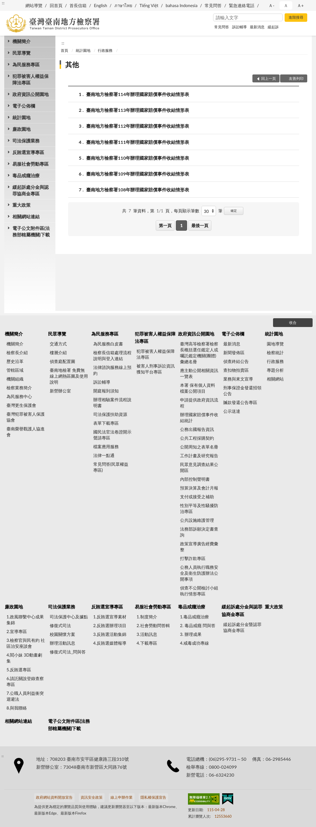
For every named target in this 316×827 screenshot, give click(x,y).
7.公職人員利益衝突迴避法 (25, 696)
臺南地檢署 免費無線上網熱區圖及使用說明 (69, 375)
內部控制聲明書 (195, 479)
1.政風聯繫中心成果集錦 (25, 619)
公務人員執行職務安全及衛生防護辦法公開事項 (199, 573)
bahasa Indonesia (182, 5)
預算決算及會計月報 (199, 487)
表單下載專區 (106, 423)
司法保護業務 (26, 140)
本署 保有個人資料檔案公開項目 (197, 388)
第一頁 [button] (165, 225)
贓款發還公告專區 (240, 402)
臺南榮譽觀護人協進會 (26, 431)
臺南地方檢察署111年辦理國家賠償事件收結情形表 (137, 142)
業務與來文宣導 (238, 378)
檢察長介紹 (17, 352)
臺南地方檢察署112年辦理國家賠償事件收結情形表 (137, 126)
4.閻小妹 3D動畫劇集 (24, 657)
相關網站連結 (26, 216)
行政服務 (105, 50)
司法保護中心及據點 (69, 616)
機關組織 (15, 378)
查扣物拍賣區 (236, 370)
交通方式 (58, 343)
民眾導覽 (21, 52)
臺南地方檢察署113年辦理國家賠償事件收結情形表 (137, 110)
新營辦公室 (60, 390)
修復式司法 (60, 625)
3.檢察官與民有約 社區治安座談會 (26, 643)
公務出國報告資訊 (197, 429)
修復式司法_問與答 (68, 651)
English (100, 5)
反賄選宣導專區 (28, 152)
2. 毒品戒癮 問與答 (197, 625)
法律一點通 (103, 455)
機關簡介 (21, 41)
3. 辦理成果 (191, 634)
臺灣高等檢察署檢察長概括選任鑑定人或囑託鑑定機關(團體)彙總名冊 (199, 352)
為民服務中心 (19, 396)
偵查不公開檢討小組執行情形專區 (199, 590)
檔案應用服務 (106, 446)
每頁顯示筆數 (186, 210)
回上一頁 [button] (268, 78)
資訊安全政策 (92, 797)
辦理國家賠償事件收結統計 (199, 417)
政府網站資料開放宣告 (54, 797)
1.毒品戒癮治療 (194, 616)
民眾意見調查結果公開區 (199, 467)
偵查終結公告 (236, 361)
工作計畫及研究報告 (199, 455)
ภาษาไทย (123, 5)
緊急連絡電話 (241, 5)
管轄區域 (15, 370)
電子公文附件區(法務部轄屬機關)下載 (31, 231)
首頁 (64, 50)
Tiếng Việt (148, 5)
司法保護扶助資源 (110, 414)
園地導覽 (275, 343)
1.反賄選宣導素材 (109, 616)
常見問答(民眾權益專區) (110, 467)
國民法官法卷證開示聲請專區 (112, 434)
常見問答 (213, 5)
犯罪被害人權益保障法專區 (30, 79)
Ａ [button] (286, 5)
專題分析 (275, 370)
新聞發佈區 (233, 352)
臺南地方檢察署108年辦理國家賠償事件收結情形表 (137, 189)
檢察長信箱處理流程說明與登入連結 (112, 355)
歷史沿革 (15, 361)
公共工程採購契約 (197, 438)
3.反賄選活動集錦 (109, 634)
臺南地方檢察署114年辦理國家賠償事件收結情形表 (137, 94)
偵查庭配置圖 (62, 361)
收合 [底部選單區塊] (292, 322)
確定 (234, 210)
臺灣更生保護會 (21, 405)
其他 (72, 64)
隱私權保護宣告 (153, 797)
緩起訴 (273, 27)
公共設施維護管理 (197, 520)
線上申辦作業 (122, 797)
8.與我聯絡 (17, 707)
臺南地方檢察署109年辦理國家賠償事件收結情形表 (137, 173)
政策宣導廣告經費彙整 (199, 546)
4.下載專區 (147, 643)
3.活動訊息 (147, 634)
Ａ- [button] (271, 5)
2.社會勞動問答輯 (153, 625)
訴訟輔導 (239, 27)
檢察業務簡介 (19, 387)
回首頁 (56, 5)
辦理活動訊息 (62, 643)
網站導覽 (33, 5)
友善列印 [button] (296, 78)
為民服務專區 (26, 64)
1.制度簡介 (147, 616)
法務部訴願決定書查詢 (199, 531)
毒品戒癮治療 (26, 175)
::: (3, 3)
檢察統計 (275, 352)
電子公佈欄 (23, 105)
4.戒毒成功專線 (194, 643)
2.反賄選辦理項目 (109, 625)
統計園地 (21, 117)
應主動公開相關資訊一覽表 (199, 373)
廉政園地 (21, 129)
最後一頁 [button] (199, 225)
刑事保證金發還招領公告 (242, 390)
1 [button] (181, 225)
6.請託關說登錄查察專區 (25, 681)
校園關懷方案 (62, 634)
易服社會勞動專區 (30, 163)
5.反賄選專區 (19, 669)
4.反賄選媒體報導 (109, 643)
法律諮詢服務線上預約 (112, 370)
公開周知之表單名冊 (199, 446)
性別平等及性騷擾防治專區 (199, 508)
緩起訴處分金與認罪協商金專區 (30, 190)
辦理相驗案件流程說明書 (112, 402)
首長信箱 (78, 5)
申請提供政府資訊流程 (199, 402)
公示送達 (231, 411)
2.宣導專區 (17, 631)
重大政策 (21, 205)
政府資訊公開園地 (30, 94)
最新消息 (257, 27)
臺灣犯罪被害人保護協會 (26, 416)
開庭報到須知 (106, 390)
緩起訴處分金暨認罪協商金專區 (242, 627)
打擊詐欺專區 (192, 558)
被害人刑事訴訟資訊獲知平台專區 (156, 368)
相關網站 (275, 378)
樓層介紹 (58, 352)
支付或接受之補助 (197, 496)
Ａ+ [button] (300, 5)
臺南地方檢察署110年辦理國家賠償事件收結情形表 (137, 158)
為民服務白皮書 (108, 343)
